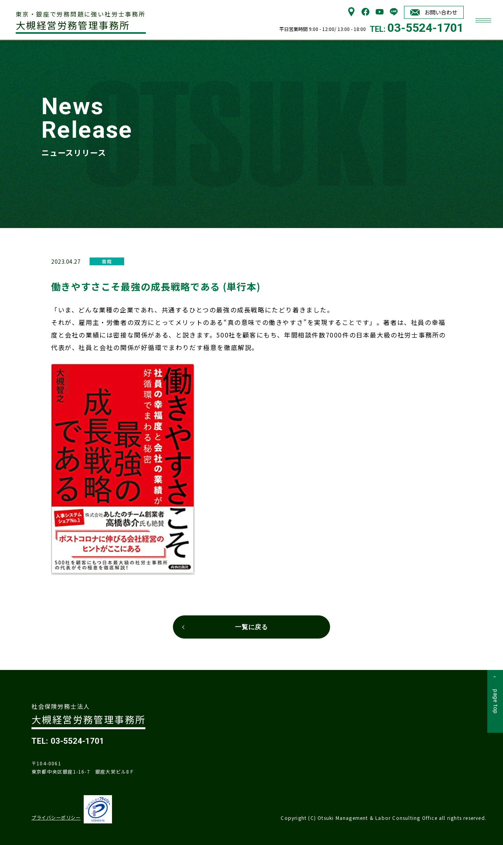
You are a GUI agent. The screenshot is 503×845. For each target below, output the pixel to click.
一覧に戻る (251, 627)
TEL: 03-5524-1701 (67, 741)
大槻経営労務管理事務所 (81, 21)
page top (495, 701)
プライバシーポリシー (56, 817)
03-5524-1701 (425, 28)
